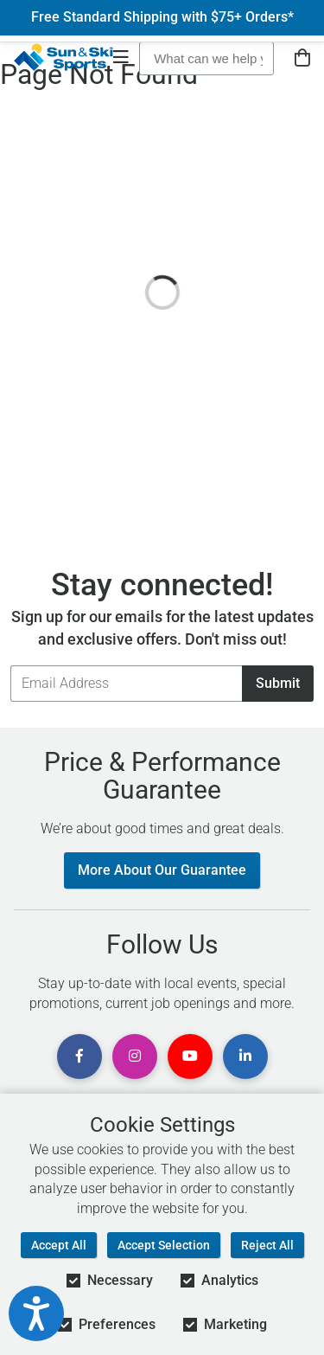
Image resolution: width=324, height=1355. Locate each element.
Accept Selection (164, 1245)
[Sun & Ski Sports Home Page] (63, 57)
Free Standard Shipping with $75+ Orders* (162, 17)
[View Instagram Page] (134, 1056)
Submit (278, 683)
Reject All (267, 1245)
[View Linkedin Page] (245, 1056)
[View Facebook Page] (79, 1056)
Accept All (58, 1245)
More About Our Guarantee (162, 870)
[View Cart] (302, 58)
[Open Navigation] (121, 58)
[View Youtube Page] (190, 1056)
